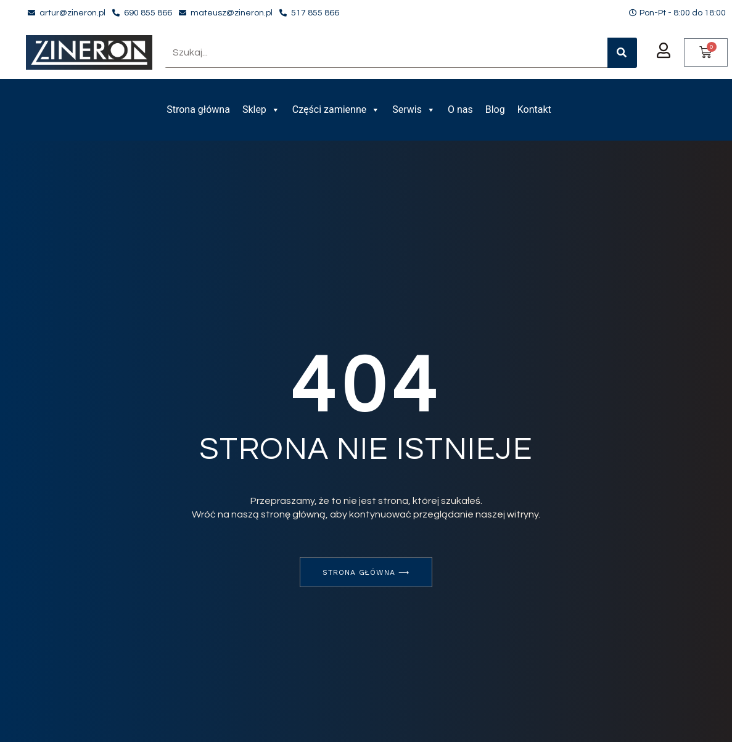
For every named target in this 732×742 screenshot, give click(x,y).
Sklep (261, 109)
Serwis (413, 109)
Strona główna (198, 109)
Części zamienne (336, 109)
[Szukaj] (622, 53)
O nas (460, 109)
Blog (495, 109)
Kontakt (534, 109)
